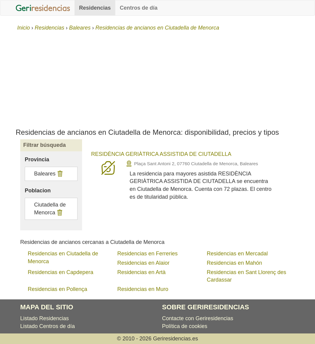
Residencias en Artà (141, 272)
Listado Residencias (44, 318)
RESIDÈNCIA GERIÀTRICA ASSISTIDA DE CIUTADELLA (161, 154)
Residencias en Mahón (234, 263)
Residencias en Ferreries (147, 254)
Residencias (95, 8)
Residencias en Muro (142, 289)
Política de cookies (184, 326)
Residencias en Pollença (57, 289)
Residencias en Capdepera (60, 272)
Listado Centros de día (47, 326)
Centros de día (139, 8)
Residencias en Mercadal (237, 254)
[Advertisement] (157, 77)
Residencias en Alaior (143, 263)
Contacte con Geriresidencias (197, 318)
